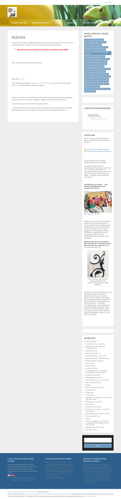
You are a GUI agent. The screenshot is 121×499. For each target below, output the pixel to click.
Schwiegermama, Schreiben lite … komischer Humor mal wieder (97, 371)
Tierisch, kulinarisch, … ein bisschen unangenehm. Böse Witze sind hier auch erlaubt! (97, 423)
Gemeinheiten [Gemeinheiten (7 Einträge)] (99, 56)
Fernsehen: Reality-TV (93, 353)
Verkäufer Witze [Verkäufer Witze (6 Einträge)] (97, 84)
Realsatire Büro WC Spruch (95, 427)
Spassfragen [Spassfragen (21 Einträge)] (89, 81)
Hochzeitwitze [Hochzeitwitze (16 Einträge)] (104, 59)
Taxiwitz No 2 (90, 395)
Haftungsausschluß (56, 494)
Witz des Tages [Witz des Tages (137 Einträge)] (104, 89)
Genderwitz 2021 (91, 351)
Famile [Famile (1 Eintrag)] (87, 50)
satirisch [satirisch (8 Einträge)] (107, 76)
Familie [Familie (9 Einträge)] (94, 50)
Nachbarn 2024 (91, 390)
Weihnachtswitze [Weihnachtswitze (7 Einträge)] (91, 89)
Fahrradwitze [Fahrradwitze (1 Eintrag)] (102, 47)
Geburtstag (72, 23)
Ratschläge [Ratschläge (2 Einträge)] (89, 76)
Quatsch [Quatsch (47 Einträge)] (105, 74)
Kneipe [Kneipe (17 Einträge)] (104, 64)
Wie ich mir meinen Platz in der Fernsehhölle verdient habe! (96, 150)
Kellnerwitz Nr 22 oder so (94, 402)
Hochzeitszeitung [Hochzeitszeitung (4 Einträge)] (91, 59)
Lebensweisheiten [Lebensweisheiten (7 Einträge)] (91, 69)
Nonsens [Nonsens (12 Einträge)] (88, 74)
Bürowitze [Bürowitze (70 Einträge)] (88, 45)
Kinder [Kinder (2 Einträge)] (87, 64)
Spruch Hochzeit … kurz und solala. (97, 380)
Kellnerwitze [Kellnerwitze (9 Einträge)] (102, 61)
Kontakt (67, 494)
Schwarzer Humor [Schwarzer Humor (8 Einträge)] (91, 79)
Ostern (58, 23)
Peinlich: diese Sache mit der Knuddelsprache (95, 347)
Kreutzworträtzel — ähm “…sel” (96, 356)
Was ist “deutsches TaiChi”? (95, 387)
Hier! (22, 79)
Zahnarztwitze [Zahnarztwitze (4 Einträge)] (90, 91)
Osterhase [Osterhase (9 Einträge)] (96, 74)
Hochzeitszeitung (18, 23)
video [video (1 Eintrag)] (106, 84)
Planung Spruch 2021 (93, 416)
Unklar (88, 419)
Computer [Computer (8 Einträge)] (97, 45)
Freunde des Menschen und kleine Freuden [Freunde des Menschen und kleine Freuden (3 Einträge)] (96, 53)
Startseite (108, 2)
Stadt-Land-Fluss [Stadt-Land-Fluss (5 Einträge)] (102, 81)
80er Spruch (90, 404)
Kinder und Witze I (92, 368)
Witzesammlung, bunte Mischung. (97, 358)
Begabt (88, 385)
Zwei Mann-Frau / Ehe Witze (95, 344)
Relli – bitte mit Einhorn (93, 382)
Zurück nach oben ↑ (90, 496)
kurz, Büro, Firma (91, 430)
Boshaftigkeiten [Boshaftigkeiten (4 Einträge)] (90, 42)
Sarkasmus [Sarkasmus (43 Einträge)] (98, 76)
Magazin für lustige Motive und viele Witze (22, 492)
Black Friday (90, 363)
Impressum (29, 494)
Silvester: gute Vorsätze (94, 407)
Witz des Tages (89, 23)
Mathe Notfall (90, 366)
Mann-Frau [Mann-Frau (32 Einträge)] (88, 71)
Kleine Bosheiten (91, 341)
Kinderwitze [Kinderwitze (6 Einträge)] (95, 64)
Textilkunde (89, 392)
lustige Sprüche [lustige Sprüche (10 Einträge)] (104, 69)
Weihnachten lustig (40, 23)
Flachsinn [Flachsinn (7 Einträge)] (102, 50)
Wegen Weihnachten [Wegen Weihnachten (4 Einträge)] (92, 86)
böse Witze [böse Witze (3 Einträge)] (102, 42)
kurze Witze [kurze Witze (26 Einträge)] (100, 66)
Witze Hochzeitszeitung (42, 83)
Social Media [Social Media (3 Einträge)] (103, 79)
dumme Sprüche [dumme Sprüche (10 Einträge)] (90, 47)
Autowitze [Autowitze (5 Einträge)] (88, 40)
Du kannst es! (105, 23)
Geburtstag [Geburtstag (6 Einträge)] (89, 56)
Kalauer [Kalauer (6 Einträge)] (93, 61)
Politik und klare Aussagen (94, 361)
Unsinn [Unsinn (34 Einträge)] (87, 84)
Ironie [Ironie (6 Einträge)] (87, 61)
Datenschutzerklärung (41, 494)
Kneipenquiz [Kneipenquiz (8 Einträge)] (89, 66)
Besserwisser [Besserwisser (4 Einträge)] (98, 40)
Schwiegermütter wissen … (94, 377)
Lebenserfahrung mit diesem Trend (97, 414)
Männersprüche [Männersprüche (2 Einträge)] (99, 71)
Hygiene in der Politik (93, 375)
